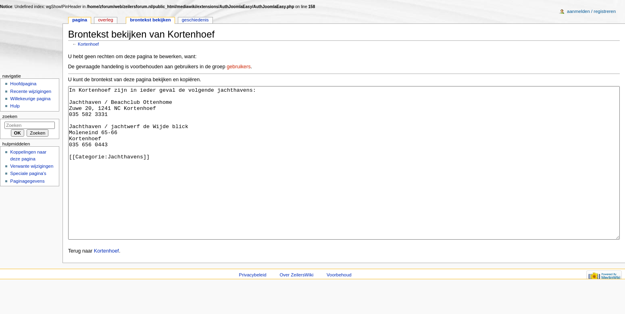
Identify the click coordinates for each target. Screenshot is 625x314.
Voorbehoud (339, 305)
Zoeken (9, 116)
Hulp (15, 105)
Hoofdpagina (23, 83)
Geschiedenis (195, 19)
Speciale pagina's (28, 173)
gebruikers (238, 67)
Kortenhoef (88, 44)
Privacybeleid (253, 305)
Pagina (79, 19)
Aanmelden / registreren (591, 11)
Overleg (105, 19)
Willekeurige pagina (30, 98)
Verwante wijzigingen (31, 166)
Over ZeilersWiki (296, 305)
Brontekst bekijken (150, 19)
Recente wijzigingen (30, 91)
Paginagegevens (27, 181)
